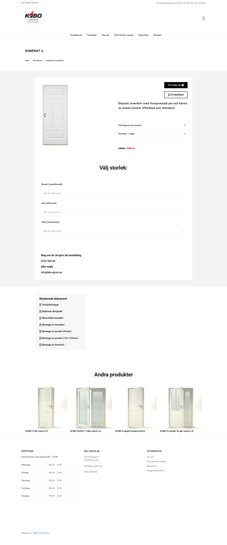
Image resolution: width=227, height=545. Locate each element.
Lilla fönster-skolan (156, 459)
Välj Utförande (49, 203)
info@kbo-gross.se (93, 464)
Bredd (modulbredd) (51, 184)
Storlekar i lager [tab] (126, 134)
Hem (27, 61)
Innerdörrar (37, 61)
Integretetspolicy (155, 468)
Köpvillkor (152, 464)
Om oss (150, 455)
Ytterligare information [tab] (130, 125)
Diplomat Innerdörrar (55, 61)
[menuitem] (76, 35)
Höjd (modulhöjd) (50, 222)
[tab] (153, 125)
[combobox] (113, 193)
